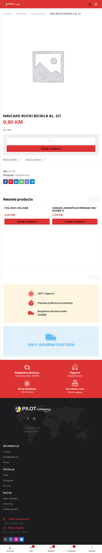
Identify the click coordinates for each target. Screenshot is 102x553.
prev (90, 199)
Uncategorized (38, 13)
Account (10, 549)
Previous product (91, 277)
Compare (71, 548)
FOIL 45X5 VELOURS (16, 208)
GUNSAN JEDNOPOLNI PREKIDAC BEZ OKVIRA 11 (74, 209)
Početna (7, 13)
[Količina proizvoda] (51, 141)
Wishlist (51, 548)
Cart (31, 548)
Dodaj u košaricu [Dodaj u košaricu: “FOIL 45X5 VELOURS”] (27, 221)
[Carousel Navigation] (93, 199)
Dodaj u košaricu (51, 148)
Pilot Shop (21, 13)
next (96, 199)
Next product (96, 277)
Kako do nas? (32, 437)
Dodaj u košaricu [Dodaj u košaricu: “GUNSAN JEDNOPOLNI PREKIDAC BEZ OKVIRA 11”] (75, 221)
